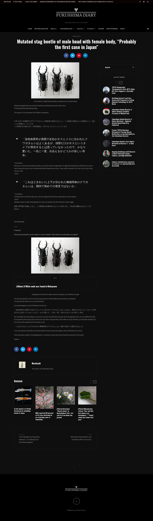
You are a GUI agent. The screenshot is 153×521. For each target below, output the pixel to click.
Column (101, 29)
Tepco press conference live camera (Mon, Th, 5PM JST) (95, 1)
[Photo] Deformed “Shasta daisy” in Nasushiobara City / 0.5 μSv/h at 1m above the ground (65, 413)
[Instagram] (148, 1)
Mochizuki (36, 363)
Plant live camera (31, 1)
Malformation (77, 36)
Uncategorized (112, 29)
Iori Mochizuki (19, 222)
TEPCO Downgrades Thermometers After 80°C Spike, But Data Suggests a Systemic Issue (123, 90)
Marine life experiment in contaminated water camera (57, 1)
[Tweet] (72, 55)
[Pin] (79, 55)
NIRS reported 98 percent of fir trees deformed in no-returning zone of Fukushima (44, 416)
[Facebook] (140, 1)
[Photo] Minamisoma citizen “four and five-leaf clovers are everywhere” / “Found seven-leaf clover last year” (86, 414)
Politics (80, 29)
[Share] (66, 55)
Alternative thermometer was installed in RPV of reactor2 (78, 436)
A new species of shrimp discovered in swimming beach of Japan (22, 411)
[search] (133, 67)
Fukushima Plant (66, 29)
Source (16, 209)
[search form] (117, 67)
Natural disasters (41, 29)
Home (30, 29)
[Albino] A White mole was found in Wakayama (36, 286)
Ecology (90, 29)
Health (53, 29)
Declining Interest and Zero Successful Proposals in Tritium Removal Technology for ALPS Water (123, 102)
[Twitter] (144, 1)
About (122, 29)
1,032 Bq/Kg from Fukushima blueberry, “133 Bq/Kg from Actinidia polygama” (32, 438)
